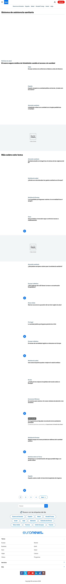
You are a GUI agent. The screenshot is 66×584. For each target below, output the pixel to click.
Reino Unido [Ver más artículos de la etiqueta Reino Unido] (16, 525)
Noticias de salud (6, 61)
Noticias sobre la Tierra (35, 456)
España (27, 6)
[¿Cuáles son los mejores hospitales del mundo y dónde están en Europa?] (46, 388)
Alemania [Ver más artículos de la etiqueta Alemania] (33, 520)
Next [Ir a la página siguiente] (42, 497)
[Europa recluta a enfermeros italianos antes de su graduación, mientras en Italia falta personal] (46, 75)
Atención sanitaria (33, 105)
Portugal (30, 322)
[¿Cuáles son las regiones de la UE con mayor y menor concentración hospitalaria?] (46, 292)
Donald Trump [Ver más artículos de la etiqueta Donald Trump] (50, 516)
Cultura (36, 553)
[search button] (46, 506)
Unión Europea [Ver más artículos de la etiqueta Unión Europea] (39, 525)
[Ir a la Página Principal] (6, 2)
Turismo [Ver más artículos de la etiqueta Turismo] (27, 525)
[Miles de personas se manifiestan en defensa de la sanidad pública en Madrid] (46, 446)
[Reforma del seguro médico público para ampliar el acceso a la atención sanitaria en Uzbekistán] (33, 63)
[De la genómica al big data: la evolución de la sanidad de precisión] (46, 427)
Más (2, 567)
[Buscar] (33, 506)
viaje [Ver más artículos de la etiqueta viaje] (23, 520)
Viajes (3, 553)
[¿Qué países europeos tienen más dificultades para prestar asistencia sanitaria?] (46, 273)
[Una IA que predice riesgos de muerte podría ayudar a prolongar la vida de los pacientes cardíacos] (46, 369)
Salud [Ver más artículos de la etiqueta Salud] (39, 516)
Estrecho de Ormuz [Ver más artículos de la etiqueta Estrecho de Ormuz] (46, 520)
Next (2, 550)
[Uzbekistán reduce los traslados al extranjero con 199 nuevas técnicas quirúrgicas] (46, 114)
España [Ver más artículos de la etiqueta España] (30, 516)
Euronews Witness (33, 399)
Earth (35, 546)
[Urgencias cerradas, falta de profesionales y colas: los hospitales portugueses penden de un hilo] (46, 330)
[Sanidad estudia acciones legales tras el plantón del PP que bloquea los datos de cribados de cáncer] (46, 167)
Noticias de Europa (33, 197)
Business (3, 546)
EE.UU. (30, 379)
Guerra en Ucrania (18, 6)
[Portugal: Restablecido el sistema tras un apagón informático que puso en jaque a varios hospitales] (46, 206)
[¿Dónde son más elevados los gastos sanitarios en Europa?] (46, 187)
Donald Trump (40, 6)
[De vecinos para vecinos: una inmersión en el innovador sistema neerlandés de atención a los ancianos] (46, 407)
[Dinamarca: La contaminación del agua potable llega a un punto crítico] (46, 465)
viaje (51, 6)
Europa (3, 542)
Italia (29, 67)
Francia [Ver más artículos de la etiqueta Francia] (51, 525)
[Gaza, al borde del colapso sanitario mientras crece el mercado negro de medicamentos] (46, 225)
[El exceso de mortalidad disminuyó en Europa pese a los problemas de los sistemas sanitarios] (46, 350)
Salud (32, 6)
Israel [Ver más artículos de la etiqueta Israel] (15, 520)
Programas (37, 557)
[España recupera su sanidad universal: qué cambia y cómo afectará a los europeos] (46, 95)
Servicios (4, 562)
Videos (3, 557)
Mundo (36, 542)
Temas (3, 539)
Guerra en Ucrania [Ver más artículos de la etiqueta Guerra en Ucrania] (17, 516)
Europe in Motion (33, 283)
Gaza (29, 216)
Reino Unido (31, 303)
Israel (47, 6)
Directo (61, 2)
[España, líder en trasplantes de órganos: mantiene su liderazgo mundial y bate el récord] (46, 484)
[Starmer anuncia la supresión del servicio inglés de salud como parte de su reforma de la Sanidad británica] (46, 311)
